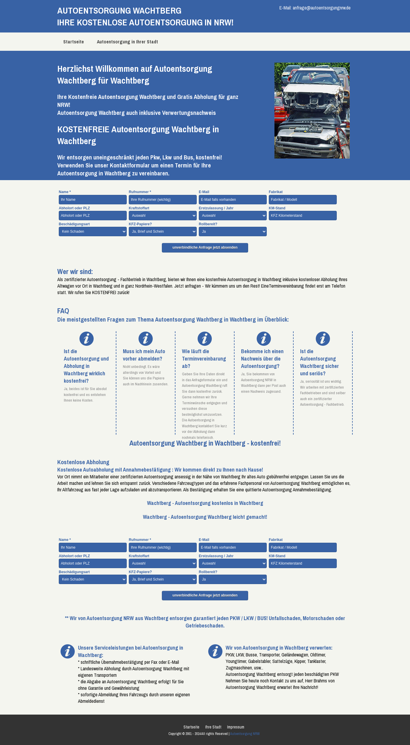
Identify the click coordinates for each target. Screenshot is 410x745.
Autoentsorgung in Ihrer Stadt (127, 41)
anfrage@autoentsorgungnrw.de (322, 7)
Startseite (73, 41)
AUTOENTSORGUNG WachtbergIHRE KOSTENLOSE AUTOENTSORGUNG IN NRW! (145, 16)
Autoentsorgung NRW (245, 733)
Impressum (235, 727)
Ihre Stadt (213, 727)
